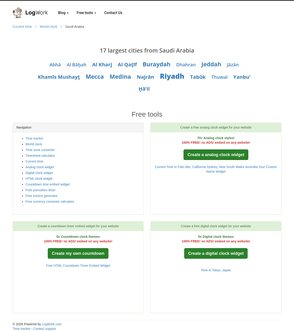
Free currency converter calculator (49, 201)
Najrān (145, 76)
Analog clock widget (39, 167)
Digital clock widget (39, 173)
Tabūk (198, 76)
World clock (48, 26)
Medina (120, 76)
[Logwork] (32, 9)
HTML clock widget (39, 178)
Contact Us (113, 13)
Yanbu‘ (242, 76)
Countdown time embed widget (47, 184)
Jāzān (233, 65)
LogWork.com (52, 324)
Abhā (55, 65)
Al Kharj (102, 64)
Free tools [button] (86, 13)
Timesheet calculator (40, 155)
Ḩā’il (144, 88)
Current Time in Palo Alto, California (180, 167)
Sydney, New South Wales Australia (232, 167)
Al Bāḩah (76, 65)
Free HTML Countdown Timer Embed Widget (78, 265)
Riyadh (172, 76)
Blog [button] (63, 13)
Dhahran (186, 65)
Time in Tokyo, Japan (216, 270)
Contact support (44, 329)
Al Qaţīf (127, 64)
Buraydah (156, 64)
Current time (22, 26)
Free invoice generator (41, 196)
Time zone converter (40, 150)
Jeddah (211, 64)
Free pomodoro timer (40, 190)
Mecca (95, 76)
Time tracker (34, 138)
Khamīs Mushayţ (59, 76)
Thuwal (220, 77)
